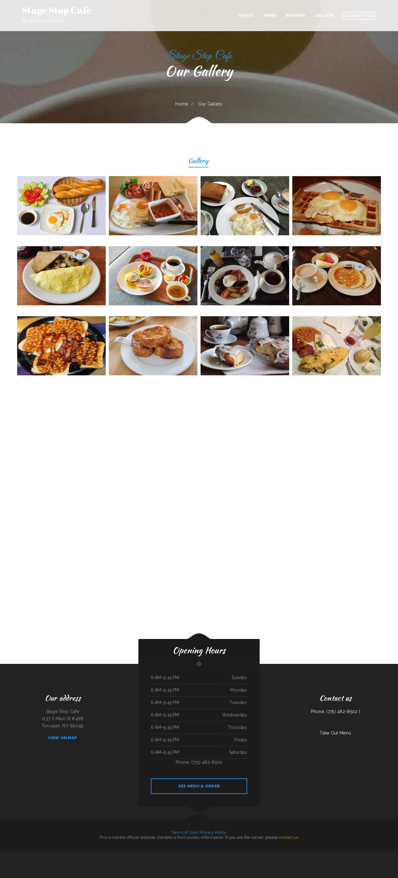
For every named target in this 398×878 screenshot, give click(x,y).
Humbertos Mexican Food (91, 854)
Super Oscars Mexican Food (141, 854)
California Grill (303, 854)
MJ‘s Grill (175, 854)
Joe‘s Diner (310, 854)
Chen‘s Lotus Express (250, 854)
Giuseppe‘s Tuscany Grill (61, 854)
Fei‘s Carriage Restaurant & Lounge (334, 854)
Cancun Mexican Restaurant (271, 854)
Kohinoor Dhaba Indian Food (214, 854)
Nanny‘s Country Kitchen (157, 854)
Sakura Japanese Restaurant (294, 854)
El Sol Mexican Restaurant (240, 854)
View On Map (62, 737)
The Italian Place (345, 854)
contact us (289, 837)
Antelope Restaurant (130, 854)
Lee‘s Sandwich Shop (40, 854)
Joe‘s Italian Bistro (230, 854)
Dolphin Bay (149, 854)
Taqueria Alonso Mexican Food (282, 854)
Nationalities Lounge (323, 854)
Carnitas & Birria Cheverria (168, 854)
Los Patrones (222, 854)
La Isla (263, 854)
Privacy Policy (213, 832)
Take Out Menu (335, 732)
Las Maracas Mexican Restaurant (79, 854)
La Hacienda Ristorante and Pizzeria (383, 854)
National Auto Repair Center (31, 854)
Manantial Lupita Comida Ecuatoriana (369, 854)
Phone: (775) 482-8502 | (335, 711)
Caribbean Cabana (258, 854)
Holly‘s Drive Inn (122, 854)
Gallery (198, 161)
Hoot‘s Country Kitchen (113, 854)
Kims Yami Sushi (13, 854)
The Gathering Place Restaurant (355, 854)
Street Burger (69, 854)
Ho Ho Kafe (181, 854)
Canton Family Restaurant (197, 854)
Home (181, 103)
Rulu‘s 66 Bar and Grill (4, 854)
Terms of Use (183, 832)
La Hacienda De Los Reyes (102, 854)
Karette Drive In (188, 854)
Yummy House (315, 854)
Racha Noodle (205, 854)
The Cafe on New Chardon (50, 854)
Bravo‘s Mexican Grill (21, 854)
